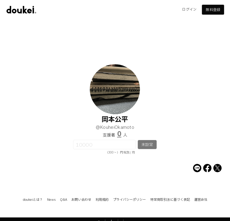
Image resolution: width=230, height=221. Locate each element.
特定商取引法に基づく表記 (170, 199)
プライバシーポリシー (129, 199)
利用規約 (102, 199)
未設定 (147, 145)
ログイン (189, 9)
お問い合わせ (81, 199)
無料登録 (213, 9)
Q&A (63, 199)
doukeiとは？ (33, 199)
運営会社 (200, 199)
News (51, 199)
